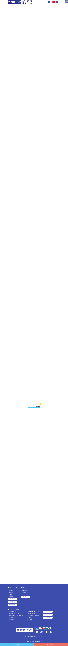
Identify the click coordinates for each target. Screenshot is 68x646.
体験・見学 (48, 614)
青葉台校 (14, 613)
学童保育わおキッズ (13, 617)
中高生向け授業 (25, 592)
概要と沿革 (11, 596)
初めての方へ (13, 598)
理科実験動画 (25, 596)
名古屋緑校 (29, 617)
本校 (13, 611)
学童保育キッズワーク (13, 619)
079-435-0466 (17, 644)
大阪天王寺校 (29, 619)
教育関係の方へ (12, 604)
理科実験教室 (25, 590)
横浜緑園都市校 (33, 611)
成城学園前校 (16, 615)
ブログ (48, 611)
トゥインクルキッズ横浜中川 (33, 615)
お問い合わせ (51, 644)
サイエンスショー (25, 594)
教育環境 (11, 592)
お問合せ (48, 617)
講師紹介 (11, 594)
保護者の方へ (13, 601)
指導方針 (11, 590)
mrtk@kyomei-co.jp (39, 636)
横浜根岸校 (32, 613)
